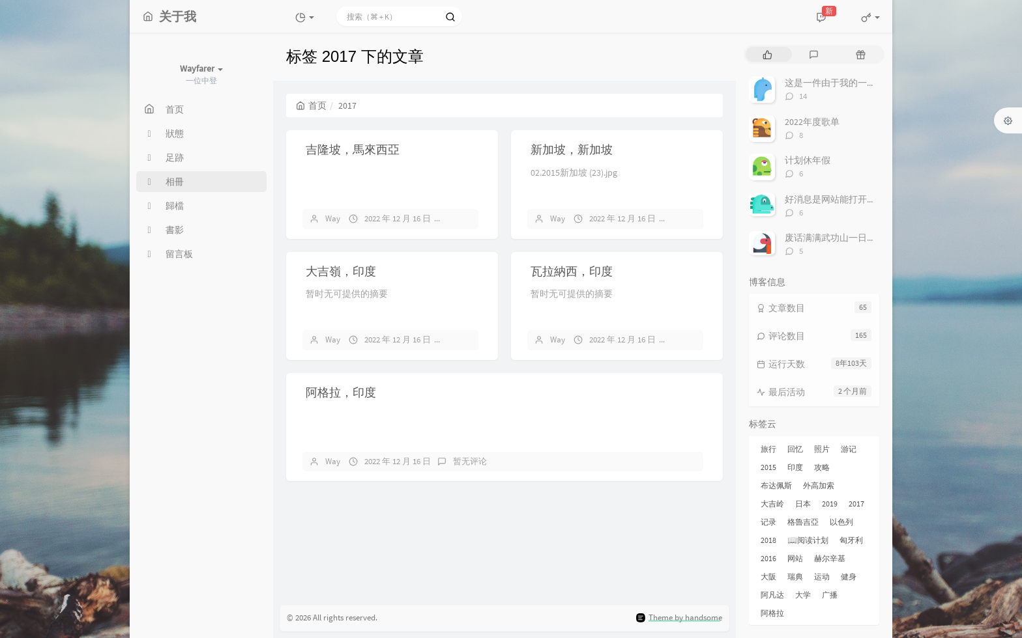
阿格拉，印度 (341, 392)
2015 (768, 467)
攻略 (822, 467)
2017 (856, 503)
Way (332, 218)
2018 (768, 540)
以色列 (841, 522)
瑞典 (795, 576)
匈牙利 (851, 540)
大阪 (768, 576)
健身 (848, 576)
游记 (848, 449)
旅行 (768, 449)
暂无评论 (470, 218)
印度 (795, 467)
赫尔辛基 (829, 558)
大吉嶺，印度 (341, 271)
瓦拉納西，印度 (572, 271)
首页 (311, 105)
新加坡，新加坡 (572, 149)
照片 (822, 449)
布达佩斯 (776, 485)
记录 (768, 522)
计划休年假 (807, 160)
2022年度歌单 (812, 122)
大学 (803, 595)
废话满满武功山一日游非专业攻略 (853, 237)
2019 (830, 503)
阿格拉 (772, 613)
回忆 (795, 449)
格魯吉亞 (803, 522)
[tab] (767, 54)
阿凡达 (772, 595)
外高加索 (818, 485)
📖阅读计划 (807, 540)
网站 (795, 558)
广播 (830, 595)
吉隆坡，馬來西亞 (353, 149)
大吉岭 (772, 503)
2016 (768, 558)
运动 (822, 576)
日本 (803, 503)
